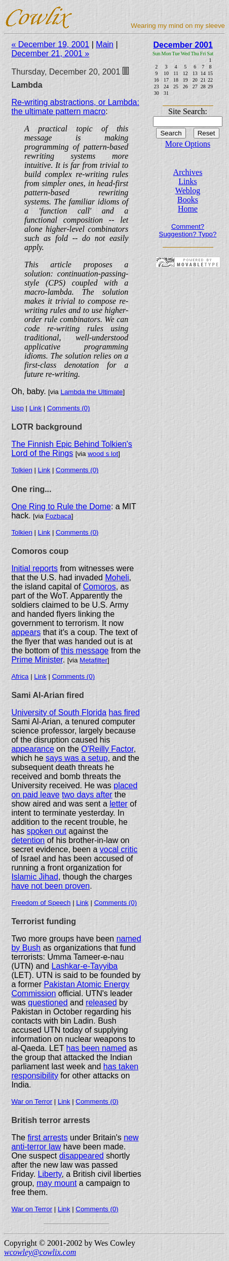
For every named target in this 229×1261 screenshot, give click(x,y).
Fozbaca (58, 516)
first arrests (47, 1137)
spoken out (46, 831)
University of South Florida (58, 712)
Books (187, 199)
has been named (96, 1048)
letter (118, 803)
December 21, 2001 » (50, 53)
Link (35, 408)
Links (187, 181)
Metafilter (93, 660)
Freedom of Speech (40, 902)
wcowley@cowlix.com (40, 1252)
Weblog (187, 190)
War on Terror (31, 1101)
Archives (188, 172)
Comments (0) (68, 408)
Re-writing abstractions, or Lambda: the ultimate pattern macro (75, 107)
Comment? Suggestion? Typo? (188, 230)
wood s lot (103, 454)
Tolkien (21, 470)
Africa (19, 676)
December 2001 (182, 45)
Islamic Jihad (34, 876)
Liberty (50, 1174)
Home (188, 208)
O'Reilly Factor (107, 749)
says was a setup (77, 758)
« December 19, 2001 (50, 44)
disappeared (81, 1155)
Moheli (117, 577)
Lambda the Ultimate (91, 392)
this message (84, 650)
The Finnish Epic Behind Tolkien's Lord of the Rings (71, 449)
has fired (123, 712)
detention (28, 840)
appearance (32, 749)
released (101, 1002)
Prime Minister (36, 659)
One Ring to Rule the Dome (61, 506)
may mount (56, 1183)
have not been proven (50, 886)
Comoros (99, 586)
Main (104, 44)
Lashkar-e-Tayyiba (85, 966)
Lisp (17, 408)
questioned (47, 1002)
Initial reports (34, 568)
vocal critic (119, 849)
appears (26, 632)
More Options (187, 143)
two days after (87, 794)
